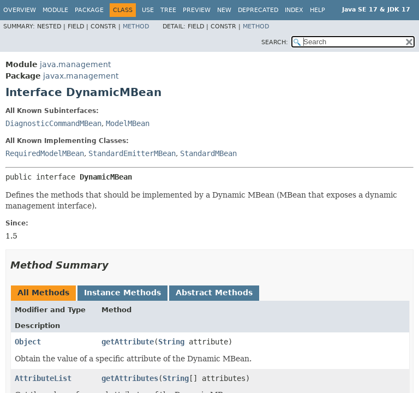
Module (55, 10)
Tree (168, 10)
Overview (19, 10)
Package (89, 10)
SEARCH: (274, 42)
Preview (197, 10)
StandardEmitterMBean (132, 153)
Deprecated (258, 10)
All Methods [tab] (43, 292)
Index (294, 10)
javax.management (80, 76)
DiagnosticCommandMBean (53, 123)
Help (317, 10)
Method (136, 26)
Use (148, 10)
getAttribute (127, 341)
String (171, 341)
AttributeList (43, 378)
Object (28, 341)
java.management (75, 64)
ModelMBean (127, 123)
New (224, 10)
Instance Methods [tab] (122, 292)
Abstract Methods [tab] (214, 292)
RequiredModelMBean (44, 153)
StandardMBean (208, 153)
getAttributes (129, 378)
